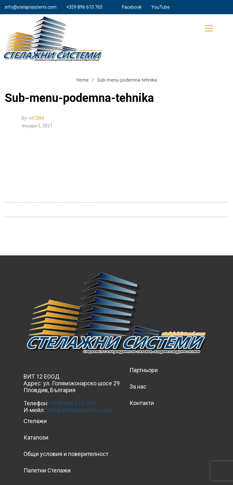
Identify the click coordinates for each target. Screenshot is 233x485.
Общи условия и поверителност (66, 453)
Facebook (132, 7)
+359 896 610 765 (84, 7)
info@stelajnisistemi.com (30, 7)
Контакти (141, 403)
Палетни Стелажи (47, 470)
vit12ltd (36, 118)
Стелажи (35, 421)
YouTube (160, 7)
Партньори (143, 370)
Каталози (36, 437)
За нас (138, 386)
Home (82, 80)
